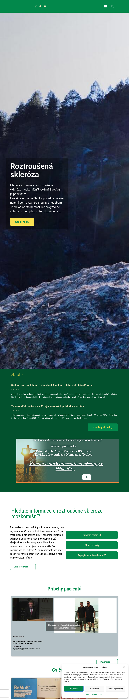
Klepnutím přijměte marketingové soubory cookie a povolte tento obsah (64, 632)
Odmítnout (94, 689)
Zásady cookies (91, 694)
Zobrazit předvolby (115, 689)
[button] (124, 667)
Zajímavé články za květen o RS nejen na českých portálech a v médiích (47, 412)
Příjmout (73, 689)
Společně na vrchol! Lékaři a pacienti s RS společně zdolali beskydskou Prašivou (52, 391)
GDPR (100, 694)
